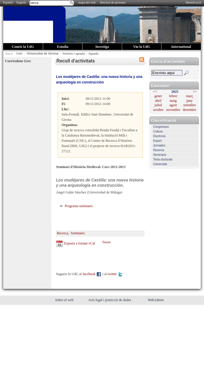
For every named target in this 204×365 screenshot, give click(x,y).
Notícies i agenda (73, 53)
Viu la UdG (141, 47)
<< (155, 92)
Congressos (161, 126)
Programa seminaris (79, 206)
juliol (158, 105)
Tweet (106, 242)
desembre (189, 110)
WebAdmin (156, 300)
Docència (159, 136)
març (189, 96)
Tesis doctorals (163, 159)
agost (173, 105)
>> (195, 92)
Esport (157, 140)
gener (158, 96)
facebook (92, 274)
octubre (158, 110)
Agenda (93, 53)
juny (190, 101)
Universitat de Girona (42, 53)
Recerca (158, 150)
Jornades (159, 145)
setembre (189, 105)
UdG (19, 53)
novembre (173, 110)
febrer (173, 96)
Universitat (160, 164)
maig (173, 101)
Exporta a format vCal (79, 243)
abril (158, 101)
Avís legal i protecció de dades (110, 300)
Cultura (158, 131)
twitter (115, 274)
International (181, 47)
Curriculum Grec (18, 61)
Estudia (62, 47)
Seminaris (159, 154)
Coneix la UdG (23, 47)
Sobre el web (64, 300)
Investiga (102, 47)
